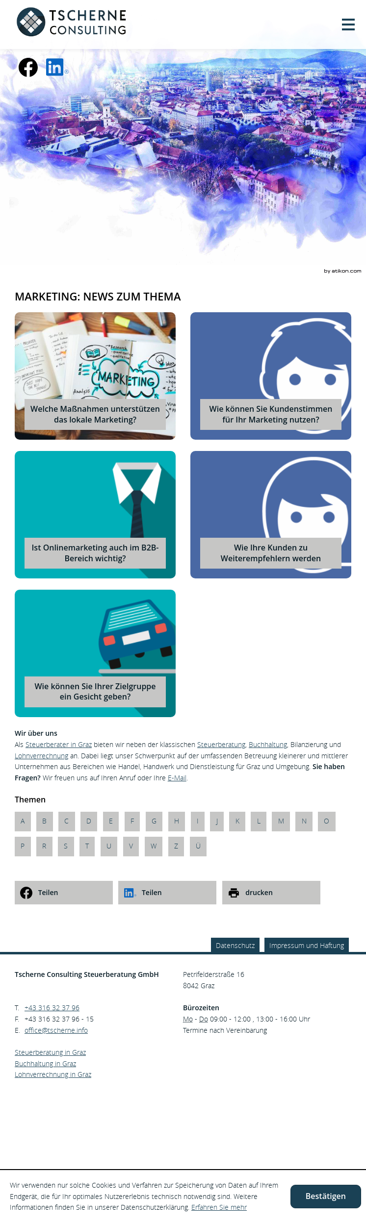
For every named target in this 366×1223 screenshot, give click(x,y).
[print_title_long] (271, 892)
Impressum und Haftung (306, 945)
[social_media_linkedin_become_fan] (57, 67)
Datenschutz (235, 945)
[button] (348, 24)
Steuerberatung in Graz (50, 1052)
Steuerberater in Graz (59, 744)
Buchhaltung (268, 744)
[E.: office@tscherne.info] (56, 1030)
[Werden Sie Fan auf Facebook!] (28, 67)
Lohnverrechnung (41, 755)
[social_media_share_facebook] (64, 892)
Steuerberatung (221, 744)
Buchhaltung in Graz (45, 1063)
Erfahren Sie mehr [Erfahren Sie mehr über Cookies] (219, 1207)
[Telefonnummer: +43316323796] (52, 1008)
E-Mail (177, 777)
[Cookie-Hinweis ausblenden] (325, 1196)
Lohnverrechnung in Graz (53, 1074)
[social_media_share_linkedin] (167, 892)
